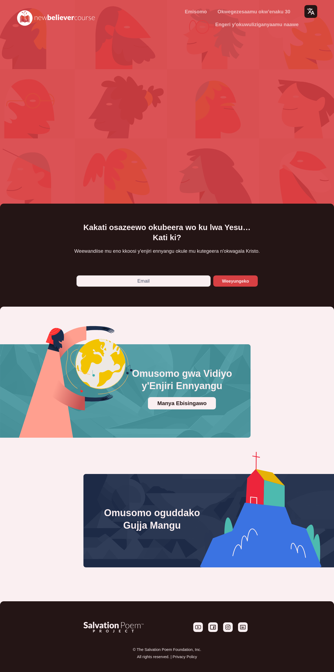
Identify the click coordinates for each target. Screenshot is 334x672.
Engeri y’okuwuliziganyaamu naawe (257, 24)
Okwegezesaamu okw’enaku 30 (254, 11)
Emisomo (196, 11)
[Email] (142, 281)
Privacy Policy (185, 657)
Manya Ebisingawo (182, 403)
